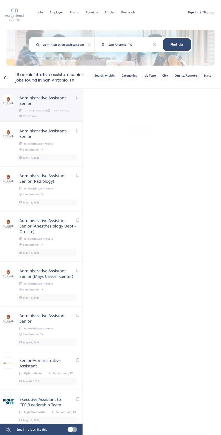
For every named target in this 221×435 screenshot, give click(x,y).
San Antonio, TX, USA (118, 147)
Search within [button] (104, 75)
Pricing (74, 12)
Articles (110, 12)
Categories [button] (129, 75)
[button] (213, 130)
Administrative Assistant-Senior (43, 100)
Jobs (40, 12)
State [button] (207, 75)
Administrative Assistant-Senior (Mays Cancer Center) (46, 285)
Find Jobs (177, 44)
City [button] (165, 75)
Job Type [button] (150, 75)
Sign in (193, 12)
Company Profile (116, 419)
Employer (56, 12)
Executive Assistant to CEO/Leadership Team (40, 413)
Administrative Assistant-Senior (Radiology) (43, 190)
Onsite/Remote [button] (186, 75)
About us (92, 12)
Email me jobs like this (32, 429)
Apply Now (138, 129)
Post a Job (128, 12)
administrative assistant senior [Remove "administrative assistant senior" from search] (57, 58)
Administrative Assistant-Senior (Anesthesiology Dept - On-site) (47, 237)
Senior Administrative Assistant (40, 374)
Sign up (208, 12)
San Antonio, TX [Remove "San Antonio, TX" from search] (104, 58)
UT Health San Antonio (146, 117)
